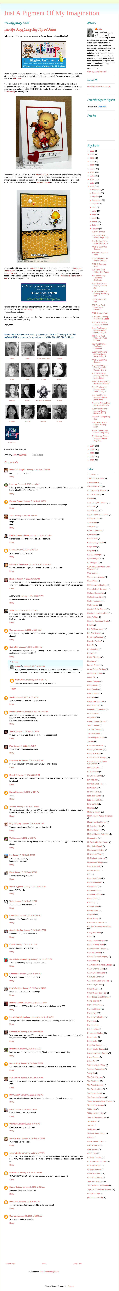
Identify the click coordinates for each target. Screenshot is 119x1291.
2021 (92, 165)
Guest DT (91, 677)
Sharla (12, 731)
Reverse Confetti (94, 953)
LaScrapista (92, 780)
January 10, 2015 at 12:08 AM (30, 1216)
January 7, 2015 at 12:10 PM (26, 697)
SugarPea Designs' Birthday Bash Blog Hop (100, 294)
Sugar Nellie (92, 1041)
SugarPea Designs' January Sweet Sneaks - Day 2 (99, 389)
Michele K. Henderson (18, 564)
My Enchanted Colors (96, 858)
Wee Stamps (92, 1149)
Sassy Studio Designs (96, 973)
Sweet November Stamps (97, 1053)
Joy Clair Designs (94, 729)
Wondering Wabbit (94, 1177)
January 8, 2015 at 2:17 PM (32, 1078)
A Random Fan (93, 482)
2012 (92, 453)
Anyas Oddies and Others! (98, 515)
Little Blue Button (94, 796)
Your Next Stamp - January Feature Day (99, 286)
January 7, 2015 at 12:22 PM (36, 712)
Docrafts (90, 645)
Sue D (12, 697)
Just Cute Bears (93, 733)
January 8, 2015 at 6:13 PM (26, 1109)
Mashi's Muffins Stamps (96, 822)
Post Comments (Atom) (49, 1272)
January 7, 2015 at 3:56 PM (28, 807)
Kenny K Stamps (94, 753)
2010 (92, 460)
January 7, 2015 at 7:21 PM (26, 901)
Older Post (77, 1264)
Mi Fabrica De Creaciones (97, 842)
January (95, 229)
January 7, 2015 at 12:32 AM (38, 470)
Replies (15, 662)
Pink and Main (93, 906)
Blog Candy (92, 547)
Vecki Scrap (92, 1129)
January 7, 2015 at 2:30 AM (35, 501)
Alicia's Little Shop (94, 486)
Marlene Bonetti (16, 501)
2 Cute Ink (91, 474)
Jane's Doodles (93, 725)
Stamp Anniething (94, 1005)
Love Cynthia (92, 804)
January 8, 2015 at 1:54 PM (36, 680)
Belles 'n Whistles (94, 531)
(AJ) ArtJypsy (15, 824)
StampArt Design (94, 1009)
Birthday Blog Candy (95, 543)
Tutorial (90, 1125)
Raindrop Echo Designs (96, 949)
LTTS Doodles (93, 772)
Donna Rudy (14, 1063)
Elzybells (90, 653)
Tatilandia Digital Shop (96, 1065)
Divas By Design (94, 641)
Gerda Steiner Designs (96, 669)
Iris (10, 855)
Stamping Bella (93, 1029)
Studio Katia (92, 1037)
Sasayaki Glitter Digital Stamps (99, 965)
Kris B (12, 945)
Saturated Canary (94, 977)
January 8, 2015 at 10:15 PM (33, 1138)
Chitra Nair (14, 647)
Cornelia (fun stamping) (19, 959)
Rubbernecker (93, 961)
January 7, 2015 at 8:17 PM (35, 930)
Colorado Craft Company (97, 589)
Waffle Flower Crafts (95, 1141)
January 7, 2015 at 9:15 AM (40, 564)
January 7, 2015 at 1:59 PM (32, 760)
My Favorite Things (95, 862)
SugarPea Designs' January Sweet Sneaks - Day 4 (99, 354)
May (94, 214)
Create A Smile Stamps (96, 609)
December (96, 190)
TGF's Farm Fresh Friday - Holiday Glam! (99, 425)
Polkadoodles (92, 910)
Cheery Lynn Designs (95, 577)
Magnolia (91, 808)
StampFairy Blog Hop (95, 1017)
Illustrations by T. (94, 705)
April (94, 218)
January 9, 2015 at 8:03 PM (29, 1201)
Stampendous (92, 1025)
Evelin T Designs (94, 657)
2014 (92, 446)
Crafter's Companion (95, 593)
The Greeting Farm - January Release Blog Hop (100, 438)
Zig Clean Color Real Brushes (99, 1190)
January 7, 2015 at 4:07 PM (33, 824)
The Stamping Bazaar (96, 1097)
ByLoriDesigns (93, 559)
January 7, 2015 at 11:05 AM (26, 610)
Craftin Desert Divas (95, 597)
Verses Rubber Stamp (96, 1133)
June (94, 211)
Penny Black (92, 898)
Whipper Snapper (94, 1169)
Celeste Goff (14, 1032)
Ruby (11, 1109)
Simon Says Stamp (95, 985)
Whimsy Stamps (93, 1165)
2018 (92, 176)
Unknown (13, 630)
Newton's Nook (93, 870)
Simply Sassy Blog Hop (96, 993)
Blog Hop (91, 551)
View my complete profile (97, 72)
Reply (11, 477)
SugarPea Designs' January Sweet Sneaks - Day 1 (99, 411)
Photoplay (91, 902)
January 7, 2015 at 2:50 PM (29, 775)
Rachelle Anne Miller (95, 945)
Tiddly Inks (91, 1109)
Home (44, 1264)
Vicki (11, 838)
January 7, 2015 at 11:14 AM (29, 630)
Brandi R (13, 775)
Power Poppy (92, 918)
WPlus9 (90, 1137)
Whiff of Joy (92, 1153)
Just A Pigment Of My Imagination (51, 13)
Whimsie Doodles (94, 1157)
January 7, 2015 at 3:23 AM (26, 516)
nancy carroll (15, 760)
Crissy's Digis (92, 617)
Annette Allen (15, 1138)
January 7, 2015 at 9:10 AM (27, 550)
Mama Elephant (93, 812)
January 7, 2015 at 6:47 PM (26, 872)
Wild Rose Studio (94, 1173)
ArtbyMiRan (92, 523)
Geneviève (13, 916)
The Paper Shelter (94, 1093)
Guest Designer (93, 681)
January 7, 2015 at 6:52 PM (35, 887)
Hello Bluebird (93, 693)
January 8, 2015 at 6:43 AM (30, 1049)
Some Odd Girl (93, 1001)
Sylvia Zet (91, 1061)
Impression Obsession (96, 709)
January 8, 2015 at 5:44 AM (32, 1032)
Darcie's (90, 625)
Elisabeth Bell (92, 649)
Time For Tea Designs (96, 1117)
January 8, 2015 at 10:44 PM (33, 1153)
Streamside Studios (95, 1033)
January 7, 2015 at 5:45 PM (24, 855)
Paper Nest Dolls (94, 878)
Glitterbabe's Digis (94, 673)
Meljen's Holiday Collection (98, 834)
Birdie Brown (92, 539)
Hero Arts (91, 697)
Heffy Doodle (92, 689)
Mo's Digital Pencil (94, 846)
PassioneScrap (93, 890)
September (97, 200)
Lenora (12, 550)
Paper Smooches (94, 882)
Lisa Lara (13, 484)
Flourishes (91, 661)
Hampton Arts (92, 685)
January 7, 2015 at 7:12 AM (40, 535)
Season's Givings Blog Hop (98, 981)
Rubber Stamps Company (97, 957)
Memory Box (92, 838)
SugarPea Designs (94, 1045)
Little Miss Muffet (94, 800)
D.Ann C (13, 792)
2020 (92, 169)
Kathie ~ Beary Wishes (19, 535)
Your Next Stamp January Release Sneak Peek (99, 397)
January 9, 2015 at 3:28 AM (31, 1173)
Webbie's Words (93, 1145)
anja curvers (14, 1078)
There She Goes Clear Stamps (99, 1101)
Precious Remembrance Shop (99, 927)
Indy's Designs (15, 988)
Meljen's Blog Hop (94, 826)
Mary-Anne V (15, 1095)
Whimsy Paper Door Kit (96, 1161)
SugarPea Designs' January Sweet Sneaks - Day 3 (99, 368)
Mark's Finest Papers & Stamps (100, 816)
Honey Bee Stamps (95, 701)
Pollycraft (91, 914)
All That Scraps (93, 494)
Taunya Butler (15, 1153)
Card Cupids (92, 573)
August (95, 204)
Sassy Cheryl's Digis (95, 969)
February (96, 225)
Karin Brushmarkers (95, 745)
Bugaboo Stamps (94, 555)
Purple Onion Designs (96, 941)
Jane (11, 516)
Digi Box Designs (94, 633)
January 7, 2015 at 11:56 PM (35, 1003)
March (95, 222)
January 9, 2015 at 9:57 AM (34, 1187)
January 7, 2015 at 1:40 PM (25, 746)
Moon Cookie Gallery (95, 850)
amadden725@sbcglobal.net (98, 86)
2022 (92, 162)
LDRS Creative (93, 768)
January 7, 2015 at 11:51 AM (30, 647)
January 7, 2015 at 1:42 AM (29, 484)
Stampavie (91, 1021)
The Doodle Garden (95, 1085)
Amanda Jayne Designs (96, 503)
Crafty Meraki (92, 605)
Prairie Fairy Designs (95, 922)
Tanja (11, 901)
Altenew (90, 498)
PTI (88, 874)
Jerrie (11, 610)
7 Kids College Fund (95, 478)
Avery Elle (91, 527)
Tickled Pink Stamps (95, 1105)
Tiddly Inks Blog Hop (95, 1113)
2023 (92, 158)
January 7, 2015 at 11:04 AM (32, 596)
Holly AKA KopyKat (17, 470)
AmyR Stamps (93, 511)
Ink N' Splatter (93, 713)
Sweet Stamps (93, 1057)
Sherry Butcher (16, 1187)
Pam (11, 746)
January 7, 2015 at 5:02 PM (25, 838)
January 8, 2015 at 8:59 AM (32, 1063)
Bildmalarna (92, 535)
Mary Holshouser (16, 712)
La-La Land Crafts (94, 776)
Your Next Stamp (94, 1182)
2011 (92, 457)
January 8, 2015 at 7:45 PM (29, 1124)
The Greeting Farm (95, 1089)
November (96, 193)
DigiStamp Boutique (95, 637)
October (95, 197)
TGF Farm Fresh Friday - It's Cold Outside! (99, 338)
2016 (92, 183)
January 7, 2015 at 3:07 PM (28, 792)
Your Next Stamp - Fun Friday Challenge (99, 278)
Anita (17, 666)
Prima (89, 937)
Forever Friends (93, 665)
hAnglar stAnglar (94, 1194)
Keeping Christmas (95, 749)
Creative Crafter (16, 930)
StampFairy (92, 1013)
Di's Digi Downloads (95, 629)
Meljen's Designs (94, 830)
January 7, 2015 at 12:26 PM (27, 731)
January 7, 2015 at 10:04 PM (34, 988)
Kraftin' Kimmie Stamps (96, 758)
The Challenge (93, 1081)
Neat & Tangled (93, 866)
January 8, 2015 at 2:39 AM (42, 1017)
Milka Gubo (14, 1173)
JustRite (90, 742)
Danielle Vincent (16, 1003)
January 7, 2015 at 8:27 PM (26, 945)
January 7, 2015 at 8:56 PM (30, 974)
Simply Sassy (92, 989)
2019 (92, 172)
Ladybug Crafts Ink (94, 784)
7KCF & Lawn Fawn (100, 313)
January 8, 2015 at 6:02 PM (32, 1095)
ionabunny (14, 1049)
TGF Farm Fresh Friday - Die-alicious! (98, 307)
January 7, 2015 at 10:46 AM (28, 579)
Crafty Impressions (94, 601)
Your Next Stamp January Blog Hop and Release (100, 376)
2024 (92, 154)
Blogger (71, 1286)
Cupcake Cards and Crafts (98, 621)
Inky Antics (91, 717)
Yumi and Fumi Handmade (98, 1186)
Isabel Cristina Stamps (96, 721)
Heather (12, 579)
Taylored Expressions (95, 1069)
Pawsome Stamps (94, 894)
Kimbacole (14, 974)
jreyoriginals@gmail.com (20, 1017)
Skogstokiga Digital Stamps (98, 997)
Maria (11, 872)
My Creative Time (94, 854)
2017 (92, 179)
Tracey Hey (91, 1121)
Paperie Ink (91, 886)
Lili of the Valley (93, 792)
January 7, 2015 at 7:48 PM (30, 916)
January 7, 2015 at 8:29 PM (41, 959)
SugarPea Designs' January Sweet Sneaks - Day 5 (99, 330)
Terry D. (12, 807)
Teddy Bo (91, 1073)
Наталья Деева (16, 887)
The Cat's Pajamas (95, 1077)
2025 (92, 151)
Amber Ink (91, 507)
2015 (92, 186)
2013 (92, 450)
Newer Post (10, 1264)
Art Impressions (93, 519)
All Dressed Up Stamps (96, 490)
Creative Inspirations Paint (97, 613)
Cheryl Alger (92, 581)
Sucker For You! (98, 232)
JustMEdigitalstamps (95, 738)
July (94, 207)
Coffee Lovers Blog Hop (97, 585)
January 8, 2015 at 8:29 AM (34, 666)
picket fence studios (95, 1198)
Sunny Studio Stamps (96, 1049)
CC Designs (92, 563)
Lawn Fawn (92, 788)
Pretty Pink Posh (94, 933)
